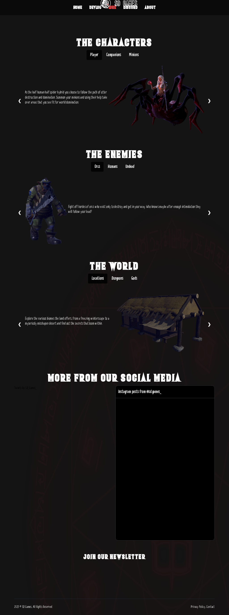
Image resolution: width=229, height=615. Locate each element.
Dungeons (117, 278)
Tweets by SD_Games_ (25, 388)
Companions (113, 55)
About (150, 7)
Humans (113, 166)
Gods (134, 278)
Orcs (97, 166)
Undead (129, 166)
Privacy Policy (198, 607)
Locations (98, 278)
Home (77, 7)
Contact (210, 607)
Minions (134, 55)
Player (94, 55)
